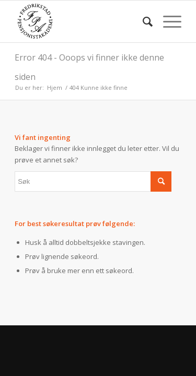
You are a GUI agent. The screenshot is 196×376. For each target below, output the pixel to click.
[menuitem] (142, 21)
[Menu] (167, 21)
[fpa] (81, 21)
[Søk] (142, 21)
